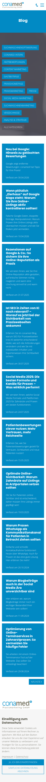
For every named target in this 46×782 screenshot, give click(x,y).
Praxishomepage (13, 83)
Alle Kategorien (13, 127)
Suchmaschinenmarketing (19, 105)
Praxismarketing (13, 90)
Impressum (7, 756)
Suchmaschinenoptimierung (20, 47)
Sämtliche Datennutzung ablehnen (23, 769)
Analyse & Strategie (15, 119)
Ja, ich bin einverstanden (23, 762)
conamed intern (13, 54)
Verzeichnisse (12, 112)
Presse (33, 90)
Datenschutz (22, 756)
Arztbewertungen (14, 62)
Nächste (36, 681)
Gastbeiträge (11, 76)
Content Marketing (15, 69)
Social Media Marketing (17, 98)
